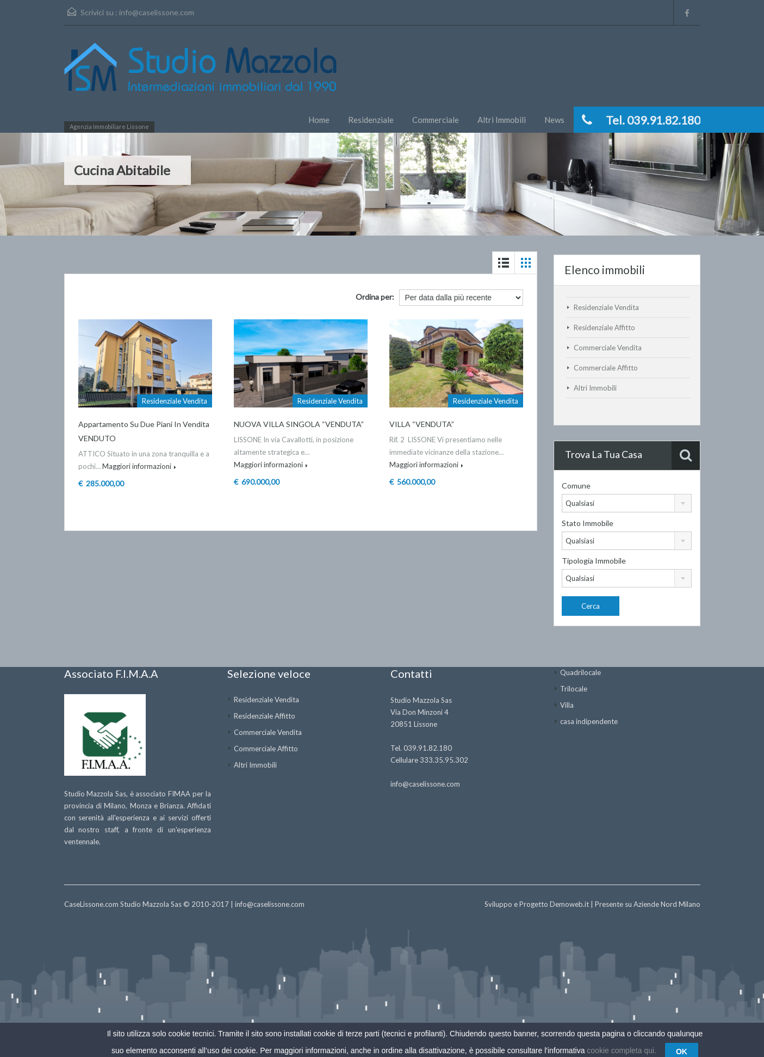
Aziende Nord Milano (666, 904)
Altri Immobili (501, 120)
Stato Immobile (587, 523)
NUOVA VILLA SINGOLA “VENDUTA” (299, 424)
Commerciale (435, 120)
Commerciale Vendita (608, 347)
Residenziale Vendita (606, 307)
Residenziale (371, 120)
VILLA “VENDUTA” (421, 424)
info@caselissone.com (156, 12)
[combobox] (627, 503)
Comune (576, 485)
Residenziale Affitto (604, 327)
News (554, 120)
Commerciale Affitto (606, 367)
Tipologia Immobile (594, 560)
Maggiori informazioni (139, 466)
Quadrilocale (580, 672)
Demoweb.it (569, 904)
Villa (567, 705)
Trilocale (573, 688)
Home (319, 120)
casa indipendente (589, 721)
